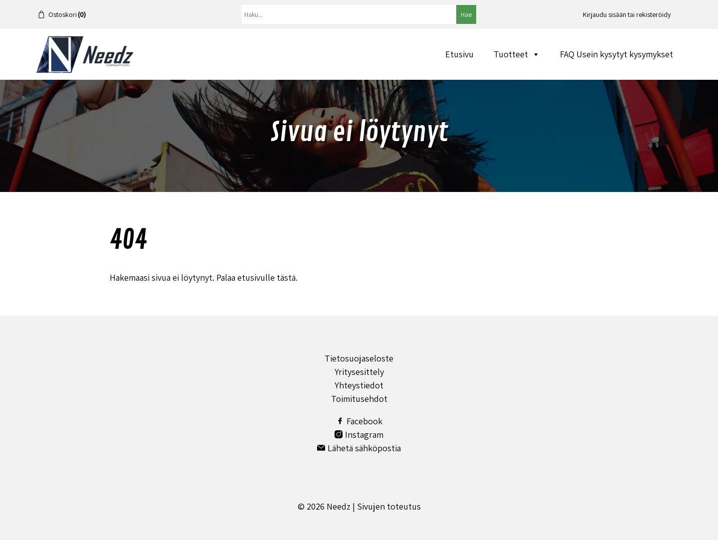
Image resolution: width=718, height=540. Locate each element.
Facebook (359, 421)
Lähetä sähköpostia (359, 448)
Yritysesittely (359, 371)
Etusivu (459, 54)
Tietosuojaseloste (359, 358)
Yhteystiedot (359, 385)
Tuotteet (517, 54)
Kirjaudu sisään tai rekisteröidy (627, 14)
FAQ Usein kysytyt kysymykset (616, 54)
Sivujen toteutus (389, 506)
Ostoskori (67, 14)
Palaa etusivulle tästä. (257, 277)
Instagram (359, 434)
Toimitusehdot (359, 398)
